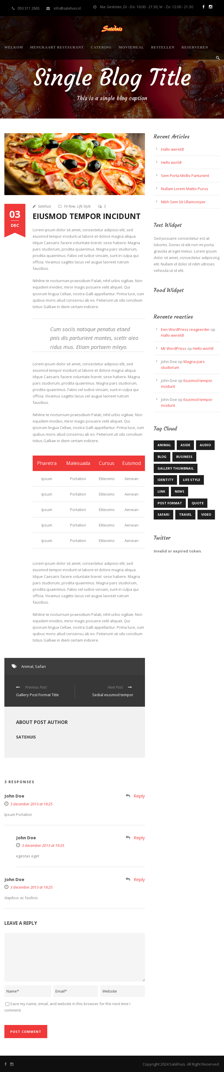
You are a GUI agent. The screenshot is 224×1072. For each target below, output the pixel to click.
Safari (40, 666)
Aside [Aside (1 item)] (185, 445)
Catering (101, 47)
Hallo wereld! (172, 149)
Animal (27, 666)
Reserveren (194, 47)
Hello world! (171, 162)
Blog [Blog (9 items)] (162, 456)
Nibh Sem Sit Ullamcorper (183, 201)
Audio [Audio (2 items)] (205, 445)
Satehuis (44, 206)
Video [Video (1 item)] (206, 514)
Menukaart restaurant (57, 47)
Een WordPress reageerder (185, 329)
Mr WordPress (173, 348)
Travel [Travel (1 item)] (185, 514)
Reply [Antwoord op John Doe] (139, 796)
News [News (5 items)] (179, 491)
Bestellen (162, 47)
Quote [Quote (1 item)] (198, 503)
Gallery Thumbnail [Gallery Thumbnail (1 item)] (176, 468)
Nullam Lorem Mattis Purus (184, 188)
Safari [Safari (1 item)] (163, 514)
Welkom (13, 47)
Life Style (84, 206)
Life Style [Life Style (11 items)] (191, 479)
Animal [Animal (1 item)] (164, 445)
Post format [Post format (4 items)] (170, 503)
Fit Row (69, 206)
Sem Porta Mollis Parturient (185, 175)
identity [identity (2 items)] (165, 479)
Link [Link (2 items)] (161, 491)
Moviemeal (131, 47)
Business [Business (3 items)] (184, 456)
